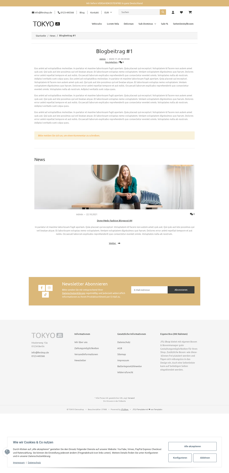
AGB (119, 348)
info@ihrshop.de (42, 12)
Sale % (164, 23)
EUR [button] (106, 12)
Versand (131, 398)
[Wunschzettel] (181, 12)
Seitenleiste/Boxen (183, 23)
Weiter (114, 243)
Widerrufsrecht (125, 372)
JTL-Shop (125, 409)
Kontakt (94, 12)
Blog (82, 12)
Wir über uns (80, 342)
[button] (173, 12)
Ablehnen (205, 457)
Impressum (123, 360)
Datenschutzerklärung (73, 293)
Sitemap (121, 354)
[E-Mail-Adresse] (149, 290)
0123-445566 (66, 12)
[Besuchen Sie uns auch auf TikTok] (45, 295)
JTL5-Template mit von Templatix (147, 409)
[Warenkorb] (192, 12)
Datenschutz (123, 342)
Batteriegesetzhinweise (129, 366)
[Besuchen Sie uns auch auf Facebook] (41, 288)
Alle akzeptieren (192, 446)
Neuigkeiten (111, 62)
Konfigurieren (180, 457)
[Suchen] (139, 12)
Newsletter (80, 360)
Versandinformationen (86, 354)
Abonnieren (181, 289)
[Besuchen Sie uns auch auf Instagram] (49, 288)
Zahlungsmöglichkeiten (86, 348)
